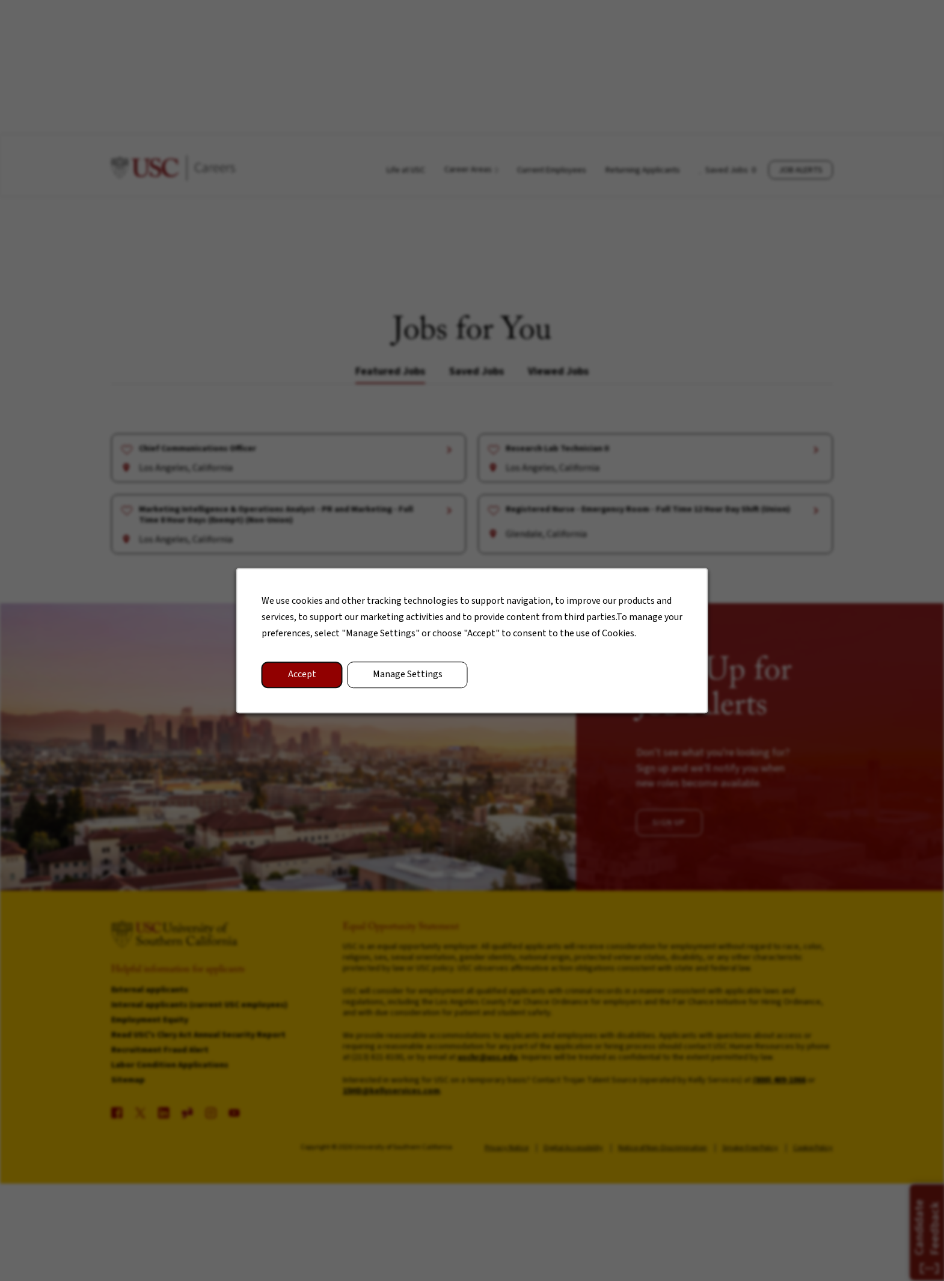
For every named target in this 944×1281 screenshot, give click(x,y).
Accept (311, 680)
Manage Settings (411, 680)
